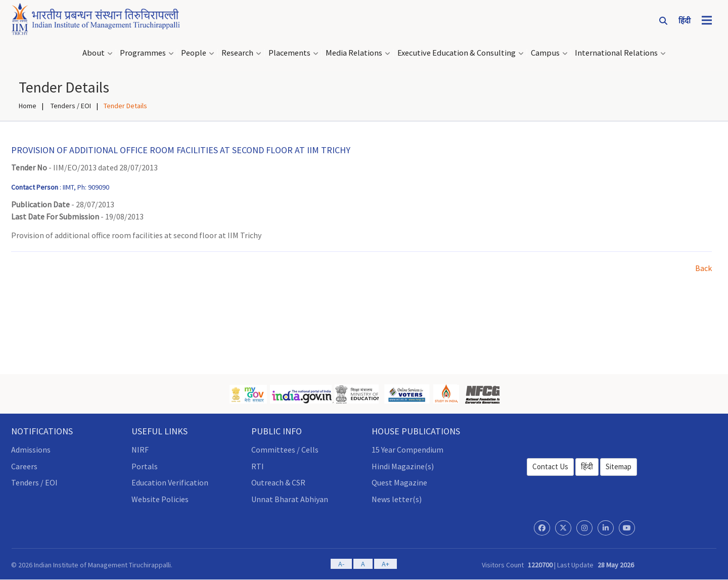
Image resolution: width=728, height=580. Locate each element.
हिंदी (587, 466)
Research (237, 53)
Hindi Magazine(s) (403, 466)
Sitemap (618, 466)
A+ (385, 563)
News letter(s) (397, 499)
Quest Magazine (399, 482)
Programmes (143, 53)
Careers (24, 466)
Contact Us (550, 466)
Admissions (31, 449)
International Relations (616, 53)
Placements (289, 53)
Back (703, 268)
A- (341, 563)
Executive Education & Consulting (456, 53)
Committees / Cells (284, 449)
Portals (144, 466)
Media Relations (354, 53)
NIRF (140, 449)
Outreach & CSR (278, 482)
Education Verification (169, 482)
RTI (257, 466)
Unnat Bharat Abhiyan (289, 499)
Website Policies (160, 499)
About (93, 53)
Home (27, 105)
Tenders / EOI (70, 105)
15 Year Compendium (407, 449)
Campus (545, 53)
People (193, 53)
